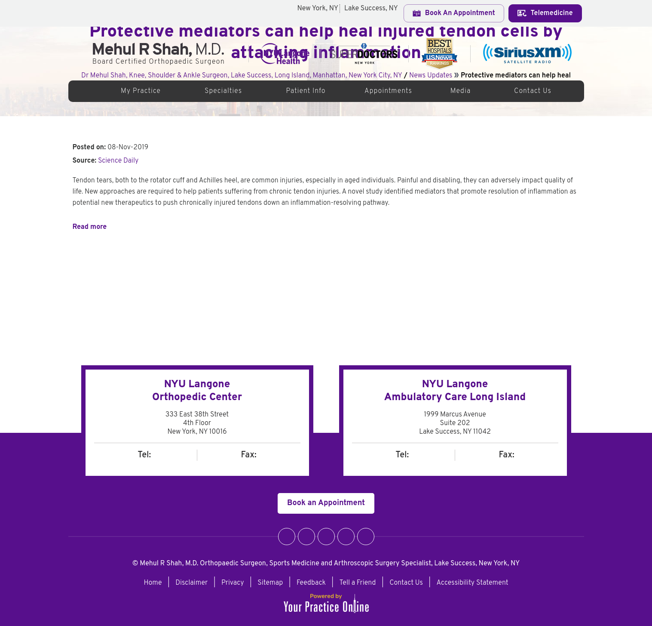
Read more (90, 227)
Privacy (232, 583)
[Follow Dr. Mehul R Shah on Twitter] (306, 536)
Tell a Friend (358, 583)
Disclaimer (191, 583)
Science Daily (118, 161)
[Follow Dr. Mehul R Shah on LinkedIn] (346, 536)
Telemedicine (545, 13)
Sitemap (270, 583)
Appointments (388, 91)
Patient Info (305, 91)
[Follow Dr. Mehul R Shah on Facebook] (287, 536)
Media (460, 91)
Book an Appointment (326, 503)
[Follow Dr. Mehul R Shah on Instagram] (326, 536)
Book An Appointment (454, 13)
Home (89, 91)
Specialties (223, 91)
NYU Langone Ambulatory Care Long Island (455, 391)
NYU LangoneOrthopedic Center (197, 391)
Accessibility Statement (472, 583)
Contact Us (532, 91)
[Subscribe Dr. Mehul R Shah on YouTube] (366, 536)
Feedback (311, 583)
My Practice (141, 91)
